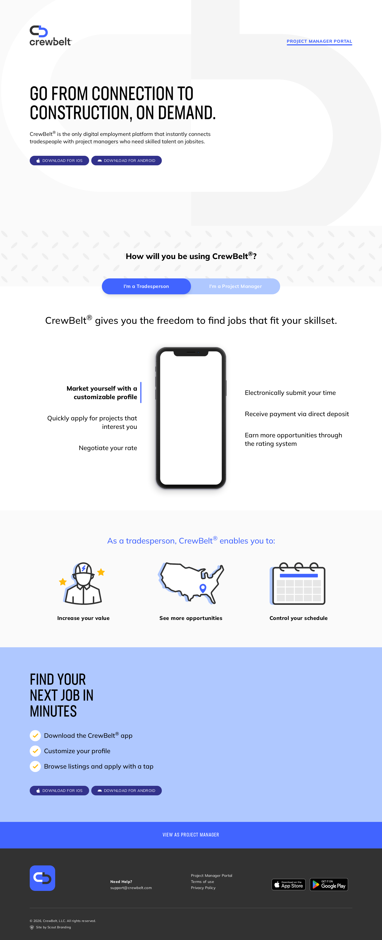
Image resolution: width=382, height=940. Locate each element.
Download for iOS (59, 160)
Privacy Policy (203, 887)
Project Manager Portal (319, 41)
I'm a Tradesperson (146, 286)
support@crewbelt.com (131, 887)
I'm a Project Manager (235, 286)
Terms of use (202, 881)
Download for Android (126, 160)
